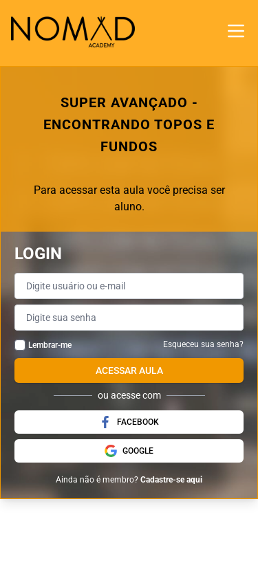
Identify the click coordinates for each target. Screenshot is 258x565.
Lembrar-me (50, 345)
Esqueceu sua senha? (203, 344)
